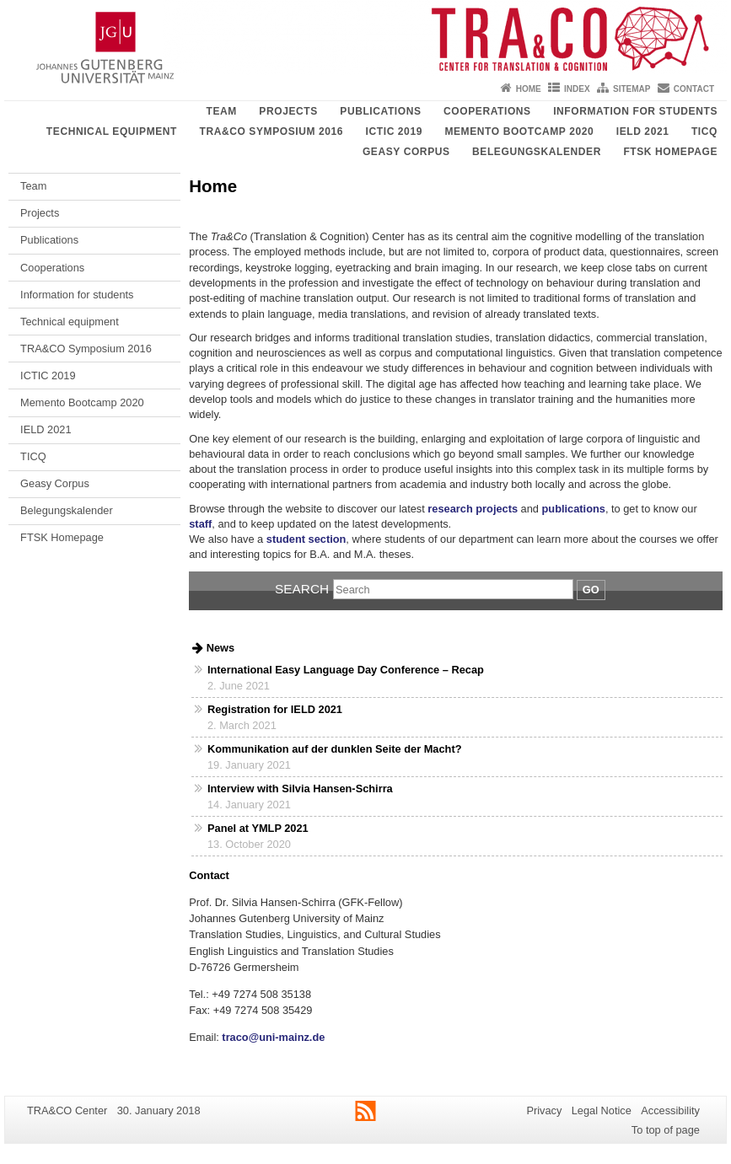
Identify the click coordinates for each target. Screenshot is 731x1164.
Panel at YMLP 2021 (258, 828)
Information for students (635, 111)
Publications (380, 111)
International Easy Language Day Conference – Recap (345, 669)
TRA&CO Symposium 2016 (271, 131)
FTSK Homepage (670, 152)
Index (577, 89)
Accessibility (670, 1110)
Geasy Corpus (406, 152)
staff (200, 524)
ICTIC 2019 (394, 131)
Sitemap (631, 89)
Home (528, 89)
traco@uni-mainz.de (272, 1037)
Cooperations (487, 111)
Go (591, 589)
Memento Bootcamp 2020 (519, 131)
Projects (288, 111)
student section (306, 539)
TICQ (704, 131)
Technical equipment (111, 131)
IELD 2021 (642, 131)
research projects (472, 508)
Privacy (544, 1110)
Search (302, 589)
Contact (694, 89)
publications (573, 508)
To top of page (666, 1130)
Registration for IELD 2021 (274, 709)
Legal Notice (602, 1110)
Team (221, 111)
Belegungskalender (536, 152)
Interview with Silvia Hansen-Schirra (300, 788)
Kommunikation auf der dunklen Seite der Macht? (334, 749)
